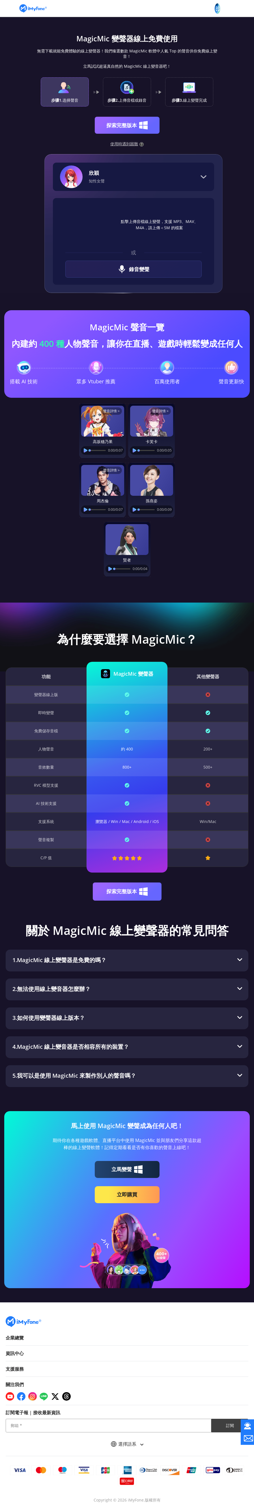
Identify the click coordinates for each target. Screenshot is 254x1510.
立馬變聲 (127, 1169)
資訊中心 (15, 1353)
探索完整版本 (127, 125)
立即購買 (127, 1194)
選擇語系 (127, 1444)
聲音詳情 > (111, 411)
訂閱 (230, 1425)
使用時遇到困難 (127, 143)
